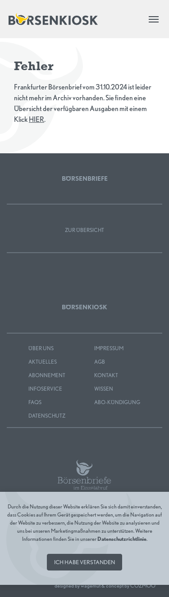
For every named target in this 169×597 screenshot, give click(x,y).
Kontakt (106, 375)
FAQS (34, 402)
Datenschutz (46, 415)
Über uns (41, 348)
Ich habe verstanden (84, 562)
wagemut (90, 585)
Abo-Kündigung (117, 402)
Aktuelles (42, 361)
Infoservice (45, 388)
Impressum (108, 348)
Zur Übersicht (84, 230)
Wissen (103, 388)
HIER (36, 119)
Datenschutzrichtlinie (121, 538)
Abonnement (46, 375)
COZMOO (142, 585)
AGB (99, 361)
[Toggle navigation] (153, 19)
